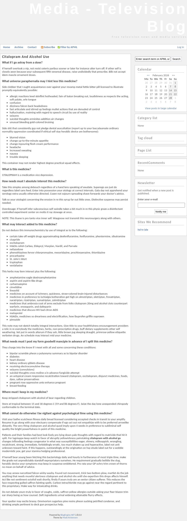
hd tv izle (143, 229)
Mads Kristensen (70, 517)
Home (6, 47)
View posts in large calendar (161, 108)
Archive (19, 47)
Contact (32, 47)
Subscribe (48, 47)
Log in (180, 47)
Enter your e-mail (148, 199)
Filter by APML (68, 47)
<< (148, 75)
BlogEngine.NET (67, 515)
